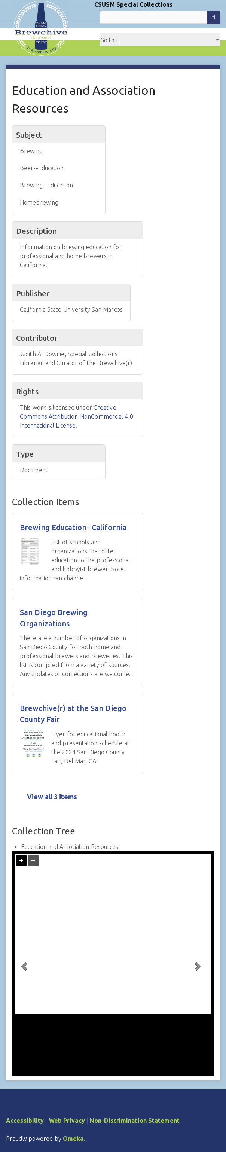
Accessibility (25, 1120)
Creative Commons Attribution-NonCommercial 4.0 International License (76, 416)
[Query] (160, 17)
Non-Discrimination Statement (135, 1120)
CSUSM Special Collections (133, 4)
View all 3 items (52, 796)
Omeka (73, 1138)
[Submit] (213, 17)
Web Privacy (67, 1120)
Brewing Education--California (73, 527)
